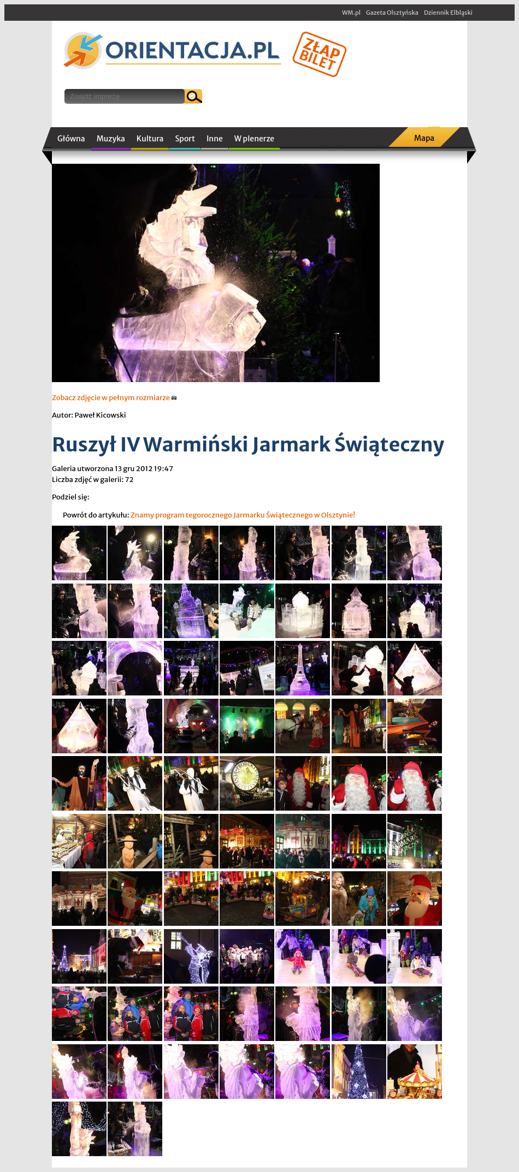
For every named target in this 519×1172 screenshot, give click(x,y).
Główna (71, 139)
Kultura (150, 139)
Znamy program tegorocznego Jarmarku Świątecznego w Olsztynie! (243, 515)
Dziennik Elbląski (448, 12)
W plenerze (254, 139)
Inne (215, 139)
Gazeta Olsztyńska (392, 12)
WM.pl (351, 12)
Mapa (424, 138)
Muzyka (111, 139)
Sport (184, 139)
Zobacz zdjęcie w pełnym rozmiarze (114, 397)
